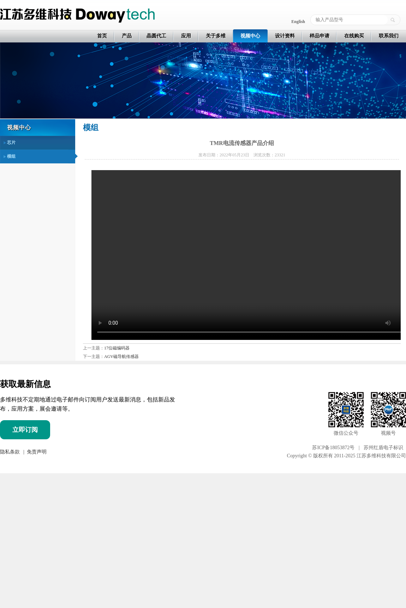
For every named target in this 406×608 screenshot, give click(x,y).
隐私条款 (10, 451)
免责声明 (36, 451)
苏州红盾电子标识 (383, 447)
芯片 (11, 142)
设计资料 (285, 36)
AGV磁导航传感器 (121, 356)
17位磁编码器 (117, 348)
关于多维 (216, 36)
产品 (127, 36)
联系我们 (389, 36)
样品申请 (319, 36)
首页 (102, 36)
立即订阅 (25, 429)
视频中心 (250, 36)
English (298, 21)
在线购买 (354, 36)
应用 (186, 36)
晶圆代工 (156, 36)
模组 (11, 156)
